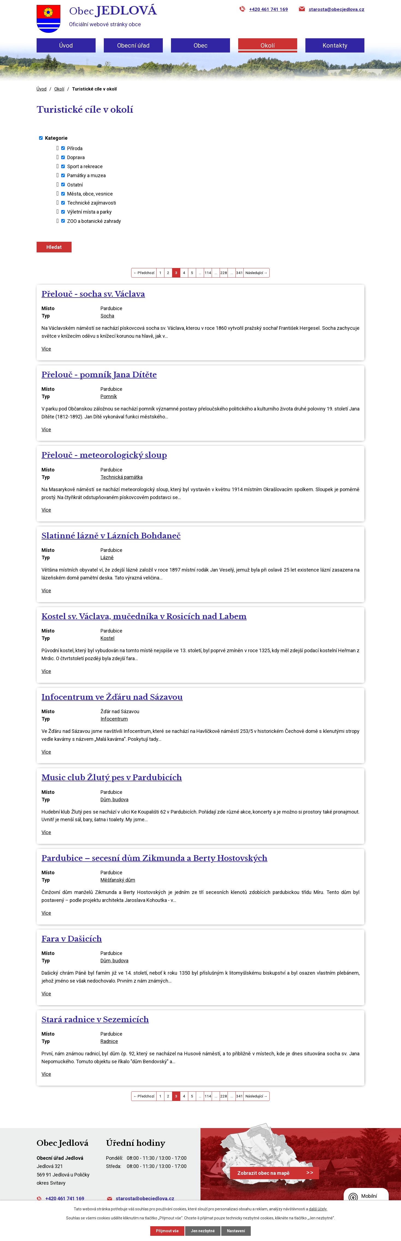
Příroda (74, 148)
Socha (107, 316)
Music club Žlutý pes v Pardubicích (112, 777)
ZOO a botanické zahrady (94, 221)
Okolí (268, 45)
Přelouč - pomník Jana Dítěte (99, 374)
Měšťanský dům (118, 880)
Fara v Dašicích (72, 938)
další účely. (318, 1209)
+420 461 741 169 (268, 9)
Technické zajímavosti (91, 203)
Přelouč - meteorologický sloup (104, 455)
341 (239, 272)
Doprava (76, 157)
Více (46, 349)
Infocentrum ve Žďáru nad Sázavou (112, 697)
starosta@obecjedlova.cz (336, 9)
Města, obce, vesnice (90, 194)
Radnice (109, 1041)
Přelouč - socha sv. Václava (93, 294)
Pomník (109, 396)
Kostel (107, 638)
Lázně (107, 557)
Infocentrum (114, 719)
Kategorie (56, 138)
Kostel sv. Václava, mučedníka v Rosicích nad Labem (144, 616)
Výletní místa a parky (89, 212)
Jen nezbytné (203, 1231)
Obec (201, 45)
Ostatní (75, 184)
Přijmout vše (167, 1231)
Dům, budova (114, 799)
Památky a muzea (86, 175)
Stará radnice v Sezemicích (95, 1019)
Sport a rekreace (85, 166)
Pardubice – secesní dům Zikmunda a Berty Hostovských (154, 858)
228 (223, 272)
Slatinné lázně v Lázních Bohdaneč (111, 535)
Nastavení (236, 1231)
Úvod (66, 45)
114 (208, 272)
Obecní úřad (133, 45)
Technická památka (122, 477)
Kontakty (335, 45)
